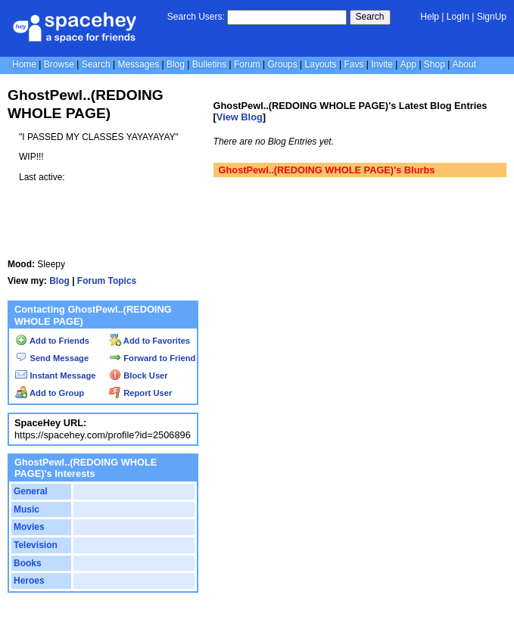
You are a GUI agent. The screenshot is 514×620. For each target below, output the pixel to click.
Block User (138, 375)
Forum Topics (106, 281)
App (408, 64)
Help (429, 16)
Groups (282, 64)
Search (370, 16)
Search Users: (196, 16)
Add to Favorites (149, 340)
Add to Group (49, 392)
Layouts (321, 64)
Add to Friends (52, 340)
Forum (247, 64)
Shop (434, 64)
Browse (59, 64)
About (464, 64)
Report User (140, 392)
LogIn (458, 16)
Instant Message (55, 375)
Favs (353, 64)
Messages (138, 64)
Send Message (52, 358)
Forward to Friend (152, 358)
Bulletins (209, 64)
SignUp (491, 16)
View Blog (240, 117)
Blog (176, 64)
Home (24, 64)
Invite (382, 64)
